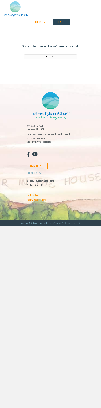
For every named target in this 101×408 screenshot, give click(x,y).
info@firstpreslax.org (41, 141)
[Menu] (84, 9)
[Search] (50, 56)
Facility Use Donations (36, 199)
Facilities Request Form (37, 195)
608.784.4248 (39, 138)
